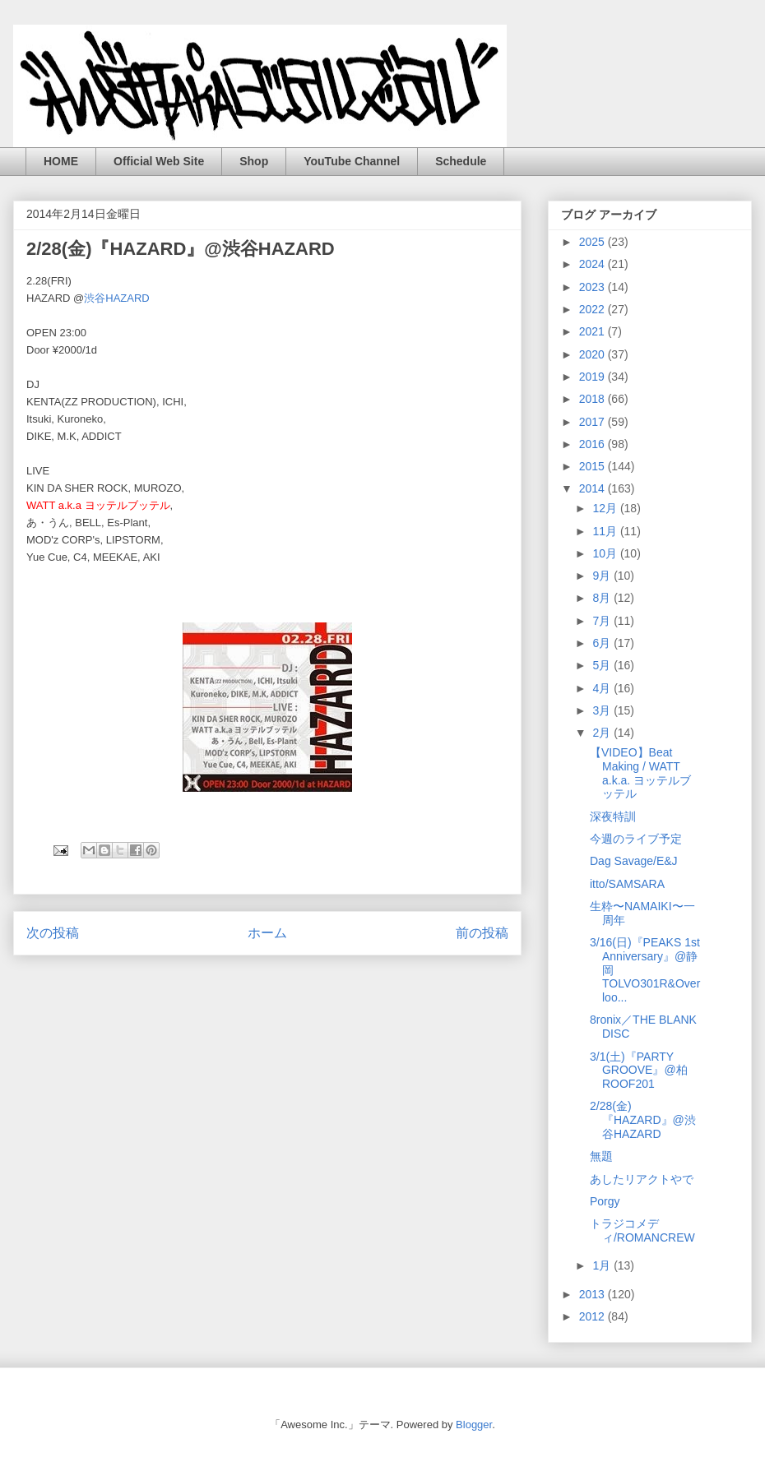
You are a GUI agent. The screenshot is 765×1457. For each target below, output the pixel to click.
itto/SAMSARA (627, 883)
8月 (603, 597)
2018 (593, 398)
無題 (601, 1156)
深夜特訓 (613, 816)
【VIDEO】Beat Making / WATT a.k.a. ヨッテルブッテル (640, 773)
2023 (593, 287)
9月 (603, 575)
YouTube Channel (352, 161)
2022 (593, 309)
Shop (253, 161)
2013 (593, 1294)
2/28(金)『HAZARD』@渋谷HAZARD (643, 1119)
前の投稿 (482, 933)
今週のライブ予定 (636, 838)
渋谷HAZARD (116, 298)
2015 (593, 466)
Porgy (605, 1201)
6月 (603, 643)
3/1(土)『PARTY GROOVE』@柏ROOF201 (639, 1070)
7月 (603, 620)
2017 (593, 421)
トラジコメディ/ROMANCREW (642, 1230)
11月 (605, 531)
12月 (605, 508)
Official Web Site (159, 161)
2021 (593, 331)
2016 (593, 444)
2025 (593, 241)
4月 (603, 688)
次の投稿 (52, 933)
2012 (593, 1316)
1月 (603, 1265)
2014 (593, 488)
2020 (593, 354)
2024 (593, 264)
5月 (603, 665)
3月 (603, 710)
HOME (61, 161)
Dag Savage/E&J (634, 860)
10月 (605, 553)
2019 (593, 376)
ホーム (267, 933)
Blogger (474, 1424)
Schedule (460, 161)
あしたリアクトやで (641, 1179)
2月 (603, 732)
